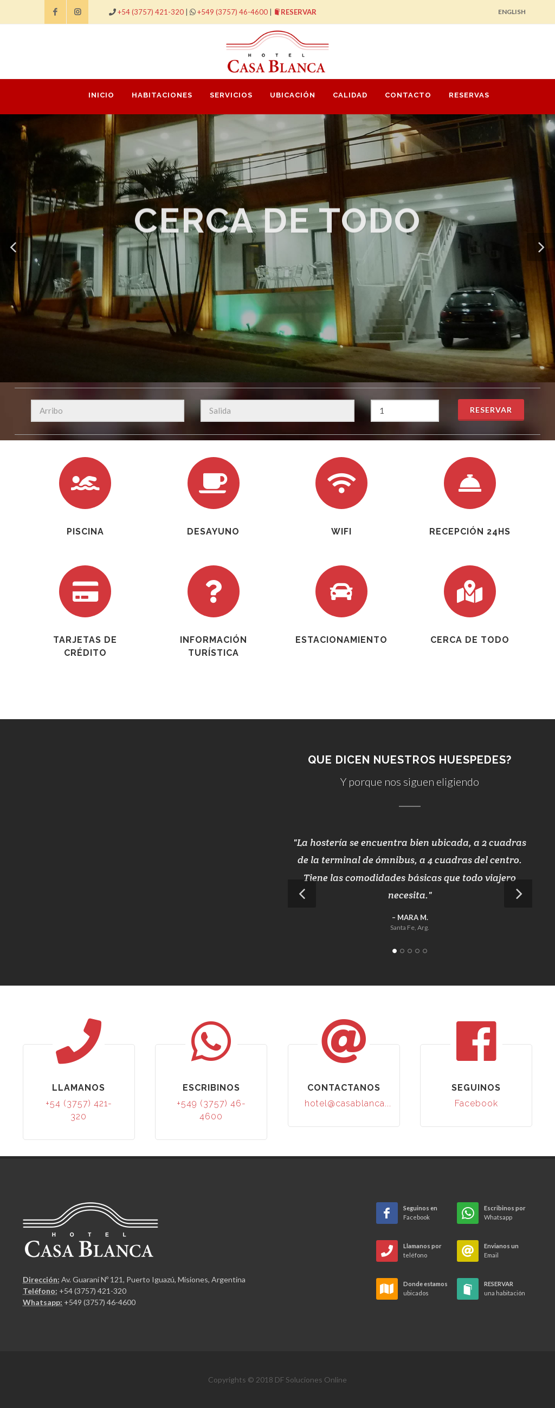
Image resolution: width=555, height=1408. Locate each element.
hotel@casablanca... (348, 1103)
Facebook (476, 1103)
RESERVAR (295, 12)
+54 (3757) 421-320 (151, 12)
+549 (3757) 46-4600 (232, 12)
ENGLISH (512, 12)
